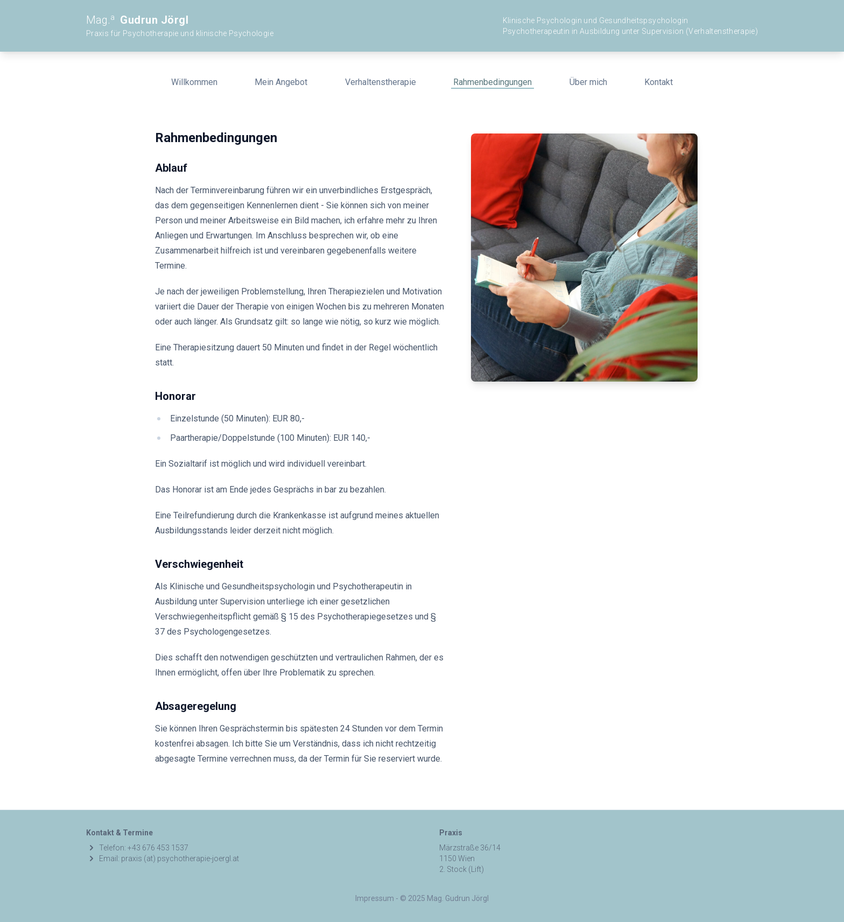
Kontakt (658, 82)
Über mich (588, 82)
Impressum (374, 898)
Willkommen (194, 82)
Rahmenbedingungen (492, 82)
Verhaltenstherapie (380, 82)
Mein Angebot (281, 82)
